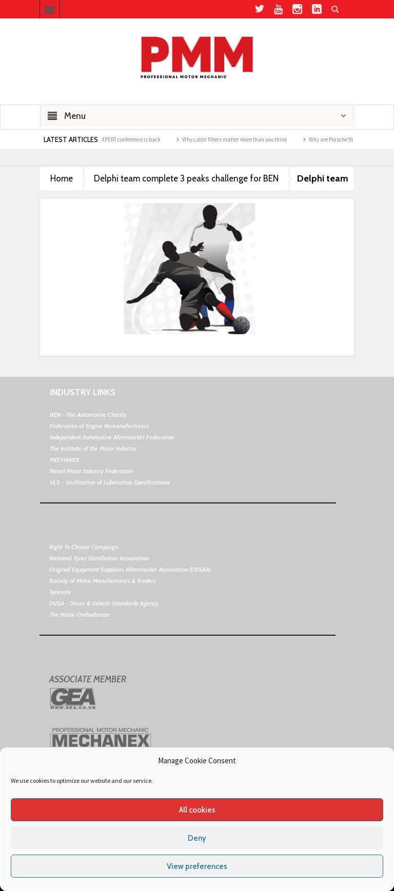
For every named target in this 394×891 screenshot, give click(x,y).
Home (61, 178)
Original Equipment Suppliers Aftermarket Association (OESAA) (130, 569)
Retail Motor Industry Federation (91, 471)
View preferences (197, 866)
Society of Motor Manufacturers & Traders (102, 580)
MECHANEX (65, 459)
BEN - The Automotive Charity (88, 414)
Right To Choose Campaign (83, 547)
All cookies (197, 810)
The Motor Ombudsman (79, 614)
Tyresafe (60, 592)
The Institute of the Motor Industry (93, 448)
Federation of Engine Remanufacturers (99, 426)
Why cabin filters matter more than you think (239, 139)
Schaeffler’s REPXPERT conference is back (117, 139)
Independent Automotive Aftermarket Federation (112, 437)
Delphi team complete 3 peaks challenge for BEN (186, 178)
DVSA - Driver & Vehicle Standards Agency (104, 603)
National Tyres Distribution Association (99, 558)
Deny (197, 838)
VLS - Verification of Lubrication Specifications (110, 482)
